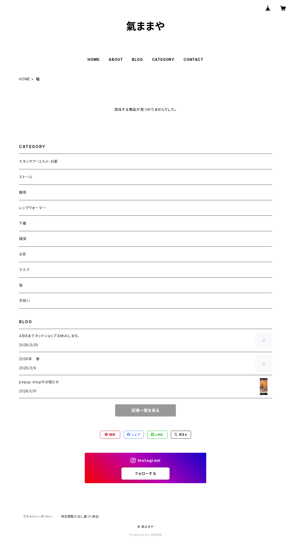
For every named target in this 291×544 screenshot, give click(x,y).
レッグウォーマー (32, 208)
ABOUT (116, 59)
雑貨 (23, 239)
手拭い (24, 300)
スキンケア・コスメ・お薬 (38, 161)
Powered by (145, 535)
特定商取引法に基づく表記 (80, 516)
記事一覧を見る (145, 410)
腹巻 (23, 192)
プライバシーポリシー (38, 516)
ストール (26, 177)
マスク (24, 269)
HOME (93, 59)
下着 (23, 223)
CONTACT (193, 59)
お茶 (22, 254)
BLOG (137, 59)
